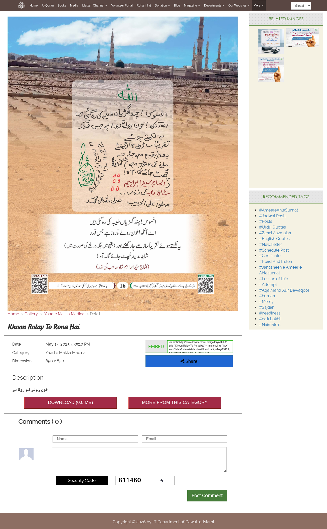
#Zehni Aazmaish (275, 233)
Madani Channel (94, 5)
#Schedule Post (274, 250)
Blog (177, 5)
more (259, 5)
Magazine (192, 5)
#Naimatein (269, 324)
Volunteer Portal (121, 5)
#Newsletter (270, 244)
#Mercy (266, 301)
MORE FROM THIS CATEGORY (175, 402)
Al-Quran (48, 5)
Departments (214, 5)
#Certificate (269, 255)
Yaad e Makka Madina (64, 313)
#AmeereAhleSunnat (278, 210)
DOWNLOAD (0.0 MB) (70, 402)
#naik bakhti (270, 318)
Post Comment (207, 495)
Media (74, 5)
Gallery (31, 313)
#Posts (265, 221)
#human (267, 295)
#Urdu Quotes (272, 227)
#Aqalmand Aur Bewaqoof (284, 290)
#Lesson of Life (273, 278)
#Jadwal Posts (272, 216)
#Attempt (268, 284)
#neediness (269, 313)
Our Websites (239, 5)
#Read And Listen (275, 261)
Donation (162, 5)
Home (34, 5)
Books (62, 5)
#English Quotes (274, 238)
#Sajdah (266, 307)
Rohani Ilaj (144, 5)
